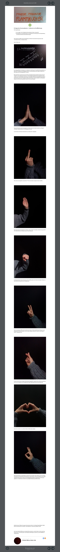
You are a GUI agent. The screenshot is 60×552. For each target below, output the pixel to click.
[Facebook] (43, 538)
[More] (45, 538)
